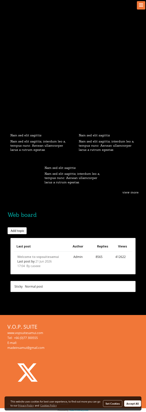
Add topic (17, 231)
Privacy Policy (26, 405)
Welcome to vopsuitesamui (38, 257)
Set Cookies (113, 403)
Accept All (132, 403)
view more (130, 192)
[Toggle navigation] (141, 5)
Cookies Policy (48, 405)
